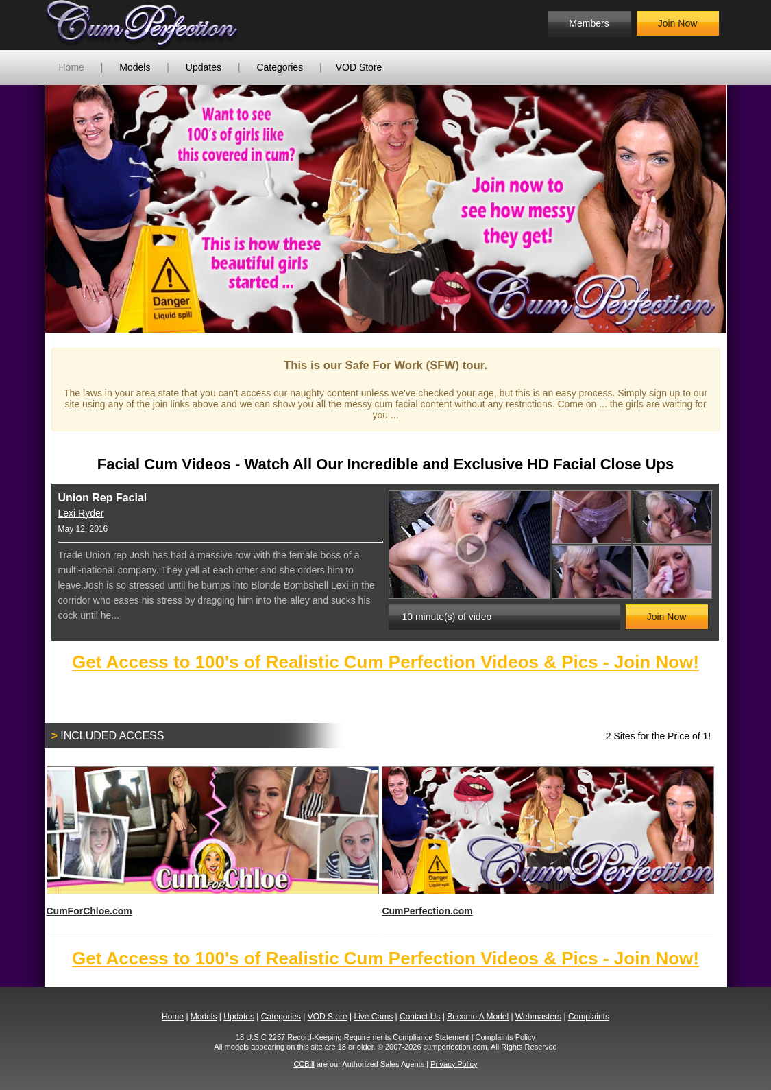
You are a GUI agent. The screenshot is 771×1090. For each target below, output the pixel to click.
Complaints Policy (505, 1037)
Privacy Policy (453, 1064)
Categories (279, 67)
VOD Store (359, 67)
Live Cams (373, 1016)
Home (71, 67)
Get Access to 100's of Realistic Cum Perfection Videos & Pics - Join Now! (385, 662)
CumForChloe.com (212, 841)
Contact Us (420, 1016)
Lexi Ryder (81, 513)
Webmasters (538, 1016)
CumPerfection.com (547, 841)
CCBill (304, 1064)
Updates (203, 67)
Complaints (588, 1016)
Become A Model (478, 1016)
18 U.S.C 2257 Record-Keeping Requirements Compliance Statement (354, 1037)
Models (134, 67)
